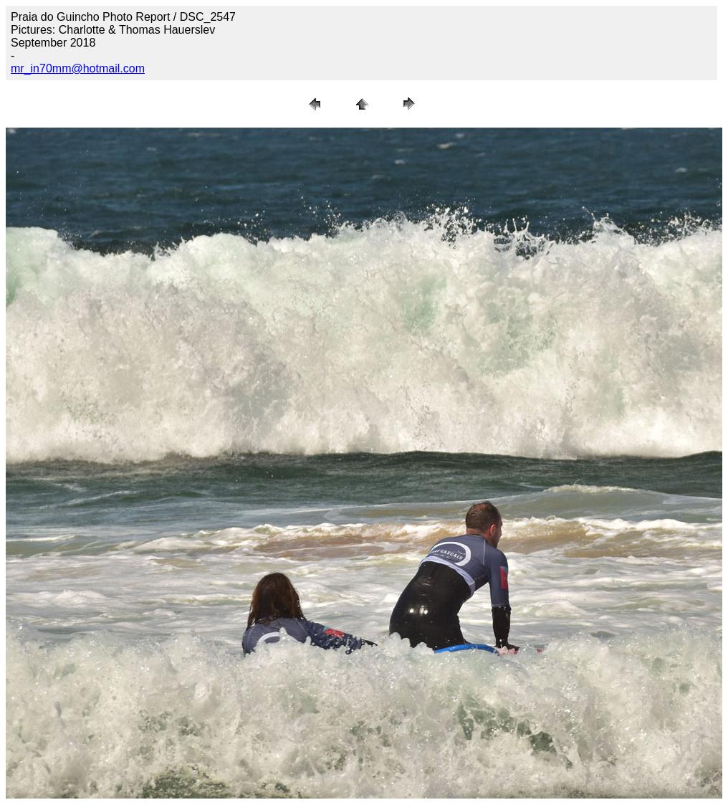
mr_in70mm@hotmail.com (78, 68)
